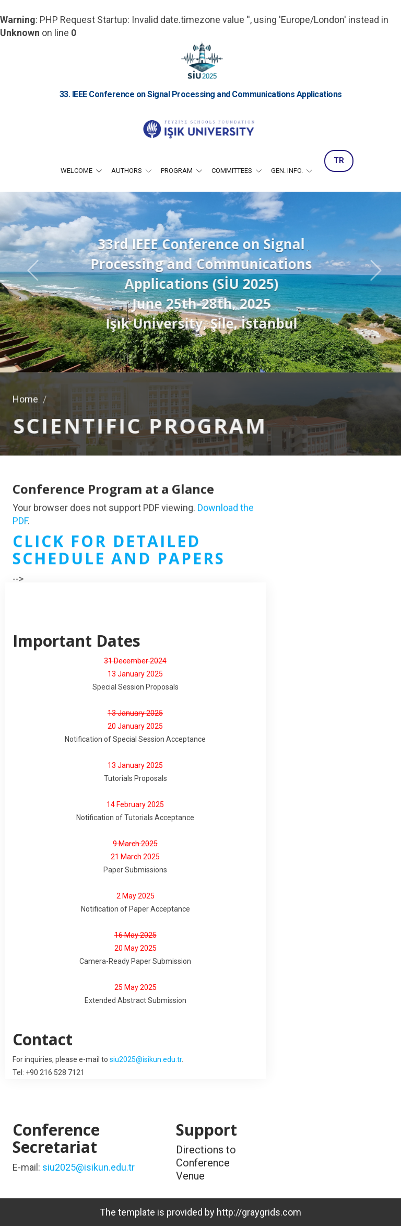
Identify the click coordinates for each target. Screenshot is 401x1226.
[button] (29, 269)
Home (25, 397)
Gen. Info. (287, 170)
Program (177, 170)
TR (339, 160)
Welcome (77, 170)
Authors (127, 170)
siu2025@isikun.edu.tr (146, 1060)
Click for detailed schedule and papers (119, 550)
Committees (232, 170)
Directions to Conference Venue (206, 1162)
